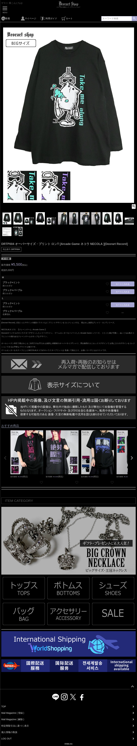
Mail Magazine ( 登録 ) (12, 713)
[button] (5, 458)
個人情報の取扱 (9, 732)
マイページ (28, 18)
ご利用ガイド (49, 18)
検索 (134, 18)
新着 (5, 18)
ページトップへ (132, 686)
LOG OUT (6, 738)
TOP (3, 706)
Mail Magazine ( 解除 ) (12, 719)
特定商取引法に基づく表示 (15, 725)
